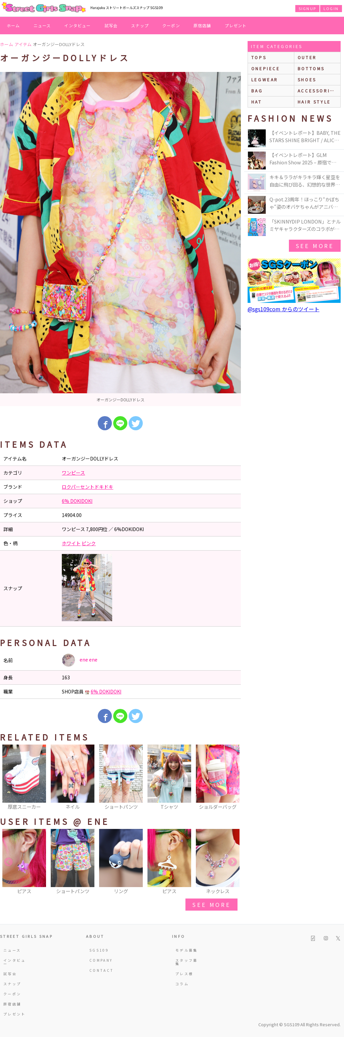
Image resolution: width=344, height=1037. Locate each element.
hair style (314, 102)
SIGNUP (307, 8)
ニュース (42, 25)
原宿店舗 (202, 25)
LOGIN (331, 8)
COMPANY (101, 960)
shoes (307, 79)
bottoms (311, 68)
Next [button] (232, 778)
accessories (317, 90)
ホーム (13, 25)
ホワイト (71, 543)
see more (211, 905)
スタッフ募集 (186, 962)
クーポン (171, 25)
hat (256, 102)
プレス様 (184, 973)
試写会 (111, 25)
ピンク (89, 543)
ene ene (79, 660)
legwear (264, 79)
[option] (120, 239)
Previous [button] (8, 778)
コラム (182, 983)
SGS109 (99, 950)
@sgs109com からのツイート (283, 309)
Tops (258, 57)
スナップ (140, 25)
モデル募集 (186, 950)
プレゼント (236, 25)
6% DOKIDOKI (77, 500)
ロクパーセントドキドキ (87, 486)
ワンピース (73, 472)
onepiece (265, 68)
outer (307, 57)
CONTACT (101, 970)
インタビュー (77, 25)
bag (257, 90)
